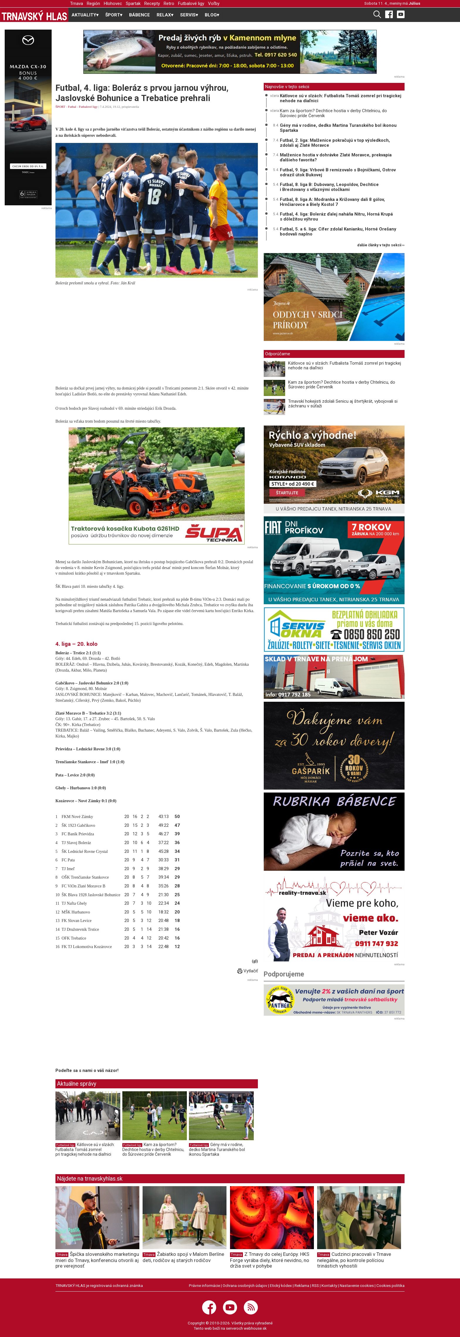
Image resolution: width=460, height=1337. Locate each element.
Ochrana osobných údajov (245, 1285)
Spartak (133, 3)
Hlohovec (113, 3)
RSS (315, 1285)
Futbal (72, 106)
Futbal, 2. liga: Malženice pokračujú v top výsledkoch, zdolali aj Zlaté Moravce (335, 143)
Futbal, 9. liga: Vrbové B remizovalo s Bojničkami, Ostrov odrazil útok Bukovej (338, 172)
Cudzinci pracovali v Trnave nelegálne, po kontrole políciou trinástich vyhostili (354, 1260)
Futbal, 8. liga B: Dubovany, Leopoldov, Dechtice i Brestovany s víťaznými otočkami (329, 187)
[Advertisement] (156, 334)
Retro (169, 3)
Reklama (302, 1285)
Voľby (213, 3)
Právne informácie (204, 1285)
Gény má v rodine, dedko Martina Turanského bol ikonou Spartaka (217, 1149)
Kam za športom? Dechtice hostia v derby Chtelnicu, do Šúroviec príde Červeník (153, 1149)
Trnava (76, 3)
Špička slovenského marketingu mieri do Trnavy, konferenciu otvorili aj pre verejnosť (97, 1260)
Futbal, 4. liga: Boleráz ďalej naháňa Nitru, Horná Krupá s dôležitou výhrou (336, 216)
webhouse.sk (255, 1328)
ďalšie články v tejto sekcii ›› (381, 245)
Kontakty (329, 1285)
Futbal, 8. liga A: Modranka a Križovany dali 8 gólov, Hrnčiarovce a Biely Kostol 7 (332, 202)
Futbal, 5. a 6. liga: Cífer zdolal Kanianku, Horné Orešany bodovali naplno (338, 231)
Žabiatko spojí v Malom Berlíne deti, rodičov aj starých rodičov (183, 1257)
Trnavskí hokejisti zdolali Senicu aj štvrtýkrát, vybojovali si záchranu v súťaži (343, 404)
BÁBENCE (139, 15)
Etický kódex (281, 1285)
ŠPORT (60, 106)
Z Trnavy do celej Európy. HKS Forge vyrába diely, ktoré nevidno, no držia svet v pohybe (269, 1260)
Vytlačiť (247, 971)
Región (93, 3)
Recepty (152, 3)
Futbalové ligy (191, 3)
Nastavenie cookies (357, 1285)
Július (414, 3)
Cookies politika (390, 1285)
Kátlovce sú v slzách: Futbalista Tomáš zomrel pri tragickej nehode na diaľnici (85, 1149)
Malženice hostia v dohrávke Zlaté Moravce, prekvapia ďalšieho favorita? (336, 157)
